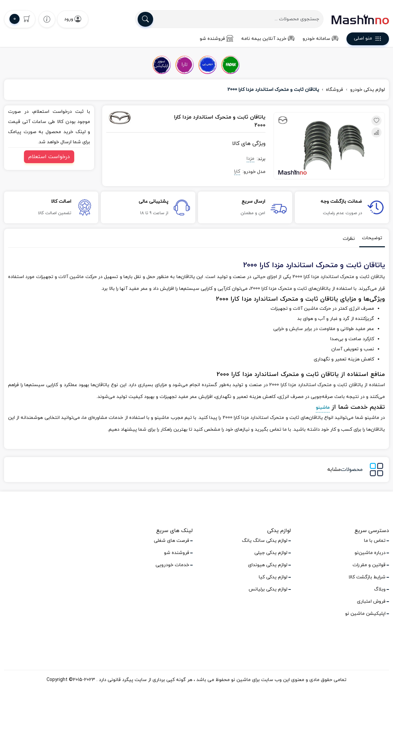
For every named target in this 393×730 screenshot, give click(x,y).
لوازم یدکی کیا (273, 577)
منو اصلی (368, 39)
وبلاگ (380, 589)
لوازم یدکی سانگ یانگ (264, 540)
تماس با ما (375, 540)
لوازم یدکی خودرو (367, 89)
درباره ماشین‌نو (370, 553)
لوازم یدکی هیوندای (267, 565)
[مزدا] (130, 117)
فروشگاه (334, 89)
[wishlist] (47, 19)
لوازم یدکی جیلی (270, 553)
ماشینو (323, 407)
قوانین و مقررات (369, 565)
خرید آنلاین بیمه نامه (267, 38)
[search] (145, 19)
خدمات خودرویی (172, 565)
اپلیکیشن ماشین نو (365, 613)
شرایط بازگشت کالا (367, 577)
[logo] (360, 19)
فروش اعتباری (371, 601)
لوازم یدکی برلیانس (268, 589)
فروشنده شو (216, 38)
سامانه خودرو (320, 38)
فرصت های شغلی (171, 540)
